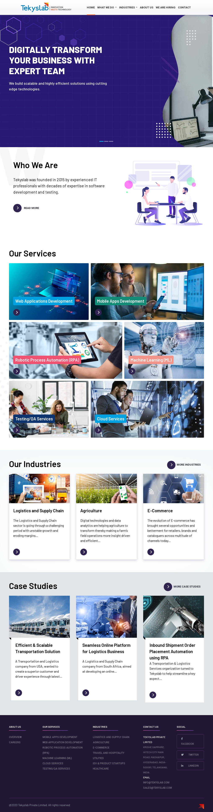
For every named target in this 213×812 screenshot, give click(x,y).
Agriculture (101, 742)
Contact (184, 7)
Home (91, 7)
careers (15, 742)
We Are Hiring (165, 7)
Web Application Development (63, 742)
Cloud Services (53, 763)
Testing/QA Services (56, 768)
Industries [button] (127, 7)
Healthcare (101, 768)
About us (146, 7)
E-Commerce (101, 747)
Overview (15, 737)
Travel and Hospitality (108, 752)
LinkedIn (190, 765)
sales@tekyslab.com (157, 787)
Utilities (98, 758)
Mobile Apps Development (60, 737)
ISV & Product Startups (109, 763)
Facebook (187, 741)
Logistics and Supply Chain (111, 737)
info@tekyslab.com (156, 782)
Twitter (190, 754)
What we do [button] (105, 7)
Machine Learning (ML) (57, 758)
